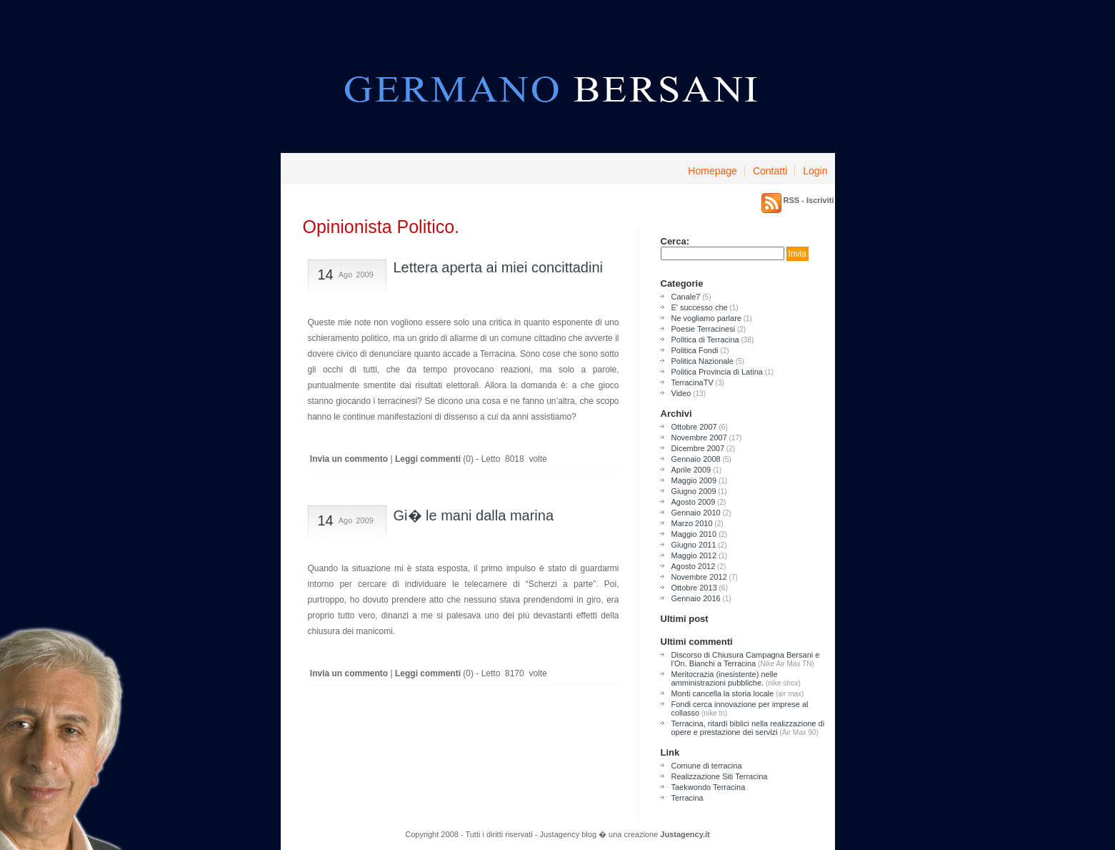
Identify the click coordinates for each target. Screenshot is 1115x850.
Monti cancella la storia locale (722, 693)
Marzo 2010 (692, 523)
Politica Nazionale (702, 361)
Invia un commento (348, 459)
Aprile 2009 (691, 469)
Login (815, 171)
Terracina (687, 798)
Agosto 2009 (693, 502)
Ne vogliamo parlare (706, 318)
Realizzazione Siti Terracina (719, 776)
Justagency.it (685, 834)
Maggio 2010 (694, 534)
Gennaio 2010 (696, 512)
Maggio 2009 (694, 480)
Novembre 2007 (699, 437)
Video (681, 393)
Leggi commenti (428, 459)
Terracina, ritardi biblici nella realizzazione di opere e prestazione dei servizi (748, 727)
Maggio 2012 (694, 555)
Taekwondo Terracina (708, 787)
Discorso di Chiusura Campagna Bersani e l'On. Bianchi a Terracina (745, 659)
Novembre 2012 (699, 577)
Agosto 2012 (693, 566)
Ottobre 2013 (694, 587)
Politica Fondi (695, 350)
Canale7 (686, 296)
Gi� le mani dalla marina (474, 515)
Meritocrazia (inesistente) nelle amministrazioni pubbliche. (724, 678)
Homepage (712, 171)
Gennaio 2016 (696, 598)
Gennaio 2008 (696, 459)
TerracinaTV (692, 382)
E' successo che (699, 307)
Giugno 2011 (693, 544)
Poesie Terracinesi (703, 329)
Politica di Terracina (705, 339)
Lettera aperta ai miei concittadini (499, 267)
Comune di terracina (706, 765)
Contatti (770, 171)
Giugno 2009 (693, 491)
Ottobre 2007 (694, 426)
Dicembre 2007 (698, 448)
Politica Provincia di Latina (717, 371)
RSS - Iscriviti (809, 200)
